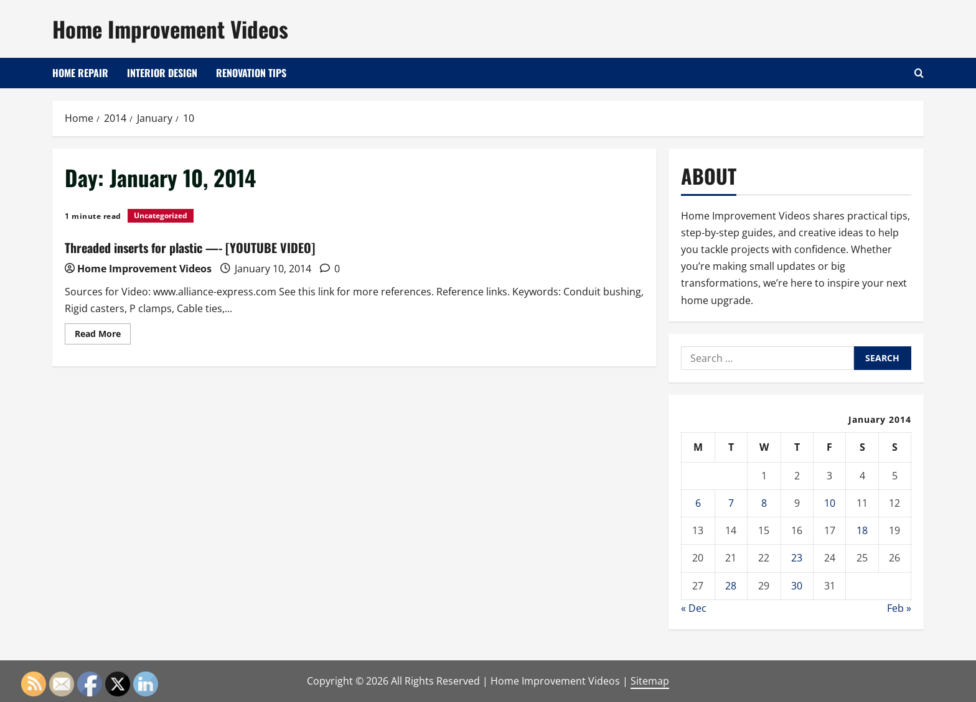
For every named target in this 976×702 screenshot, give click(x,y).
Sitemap (650, 681)
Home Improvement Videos (170, 28)
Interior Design (162, 72)
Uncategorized (160, 215)
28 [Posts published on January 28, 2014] (730, 586)
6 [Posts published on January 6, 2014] (698, 503)
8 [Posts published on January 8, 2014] (764, 503)
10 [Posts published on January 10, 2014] (829, 503)
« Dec (693, 608)
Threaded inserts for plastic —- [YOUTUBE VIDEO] (190, 247)
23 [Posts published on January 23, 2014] (796, 558)
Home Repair (80, 72)
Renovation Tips (251, 72)
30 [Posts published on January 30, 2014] (796, 586)
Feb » (899, 608)
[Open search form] (919, 73)
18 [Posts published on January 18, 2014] (862, 530)
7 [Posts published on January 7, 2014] (731, 503)
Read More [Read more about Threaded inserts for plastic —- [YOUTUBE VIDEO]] (103, 335)
